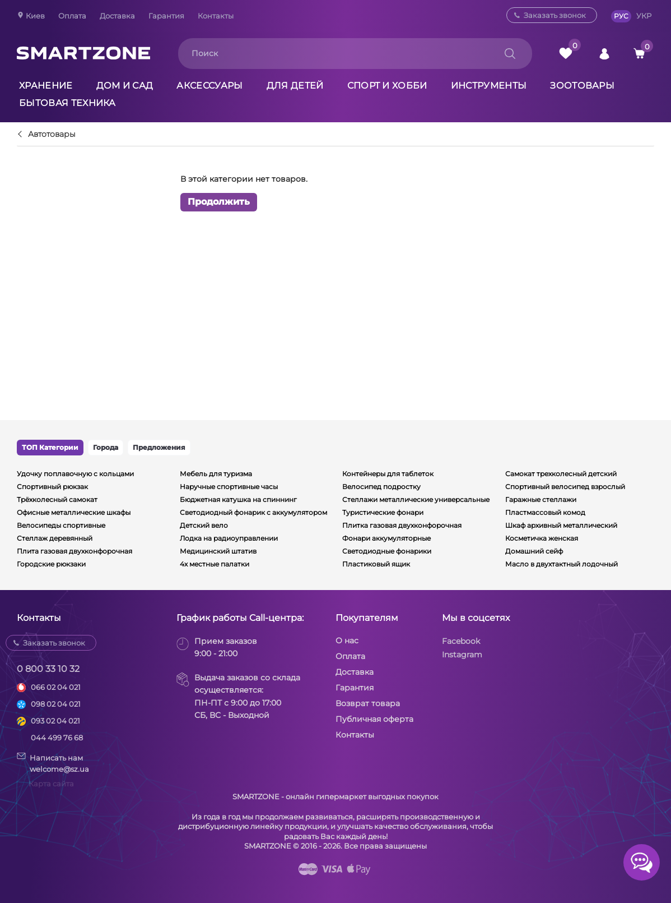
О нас (347, 640)
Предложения (159, 447)
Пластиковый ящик (376, 564)
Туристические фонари (382, 512)
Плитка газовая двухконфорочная (402, 525)
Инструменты (489, 85)
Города (105, 447)
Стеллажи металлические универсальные (416, 499)
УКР (643, 15)
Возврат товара (368, 703)
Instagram (462, 654)
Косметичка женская (541, 538)
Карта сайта (51, 783)
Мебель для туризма (216, 473)
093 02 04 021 (55, 720)
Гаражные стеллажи (540, 499)
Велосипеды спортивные (61, 525)
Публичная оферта (374, 719)
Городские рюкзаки (51, 564)
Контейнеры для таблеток (388, 473)
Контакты (216, 15)
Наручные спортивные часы (229, 486)
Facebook (461, 641)
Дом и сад (124, 85)
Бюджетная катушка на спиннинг (238, 499)
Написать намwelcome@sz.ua (53, 762)
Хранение (46, 85)
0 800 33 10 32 (48, 669)
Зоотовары (582, 85)
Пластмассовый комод (545, 512)
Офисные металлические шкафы (74, 512)
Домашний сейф (534, 551)
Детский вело (204, 525)
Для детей (295, 85)
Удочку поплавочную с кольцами (75, 473)
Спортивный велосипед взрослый (565, 486)
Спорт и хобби (387, 85)
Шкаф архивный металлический (561, 525)
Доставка (117, 15)
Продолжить (219, 202)
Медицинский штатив (218, 551)
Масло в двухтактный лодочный (561, 564)
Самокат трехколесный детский (561, 473)
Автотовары (52, 135)
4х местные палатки (214, 564)
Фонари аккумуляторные (386, 538)
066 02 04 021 (56, 687)
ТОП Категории (50, 447)
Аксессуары (209, 85)
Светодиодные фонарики (386, 551)
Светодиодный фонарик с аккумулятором (253, 512)
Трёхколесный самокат (57, 499)
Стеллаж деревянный (54, 538)
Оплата (72, 15)
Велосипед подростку (381, 486)
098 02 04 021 (56, 703)
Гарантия (166, 15)
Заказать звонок (555, 15)
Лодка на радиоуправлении (229, 538)
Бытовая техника (67, 103)
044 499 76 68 (57, 737)
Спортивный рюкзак (52, 486)
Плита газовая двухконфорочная (74, 551)
